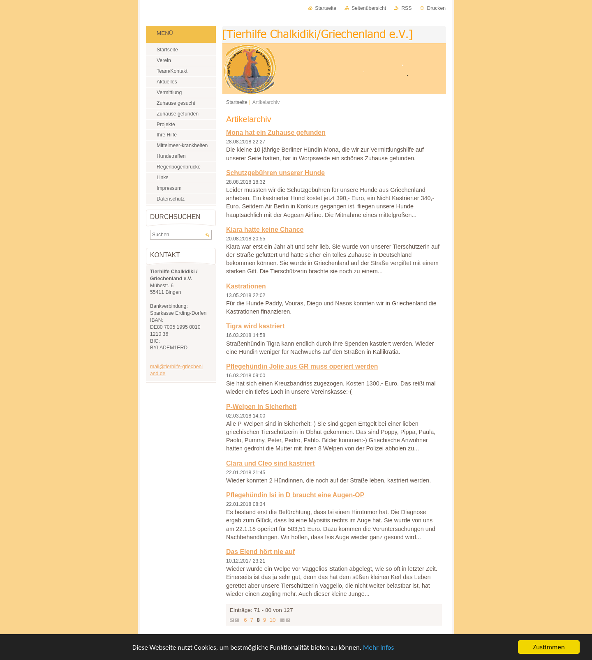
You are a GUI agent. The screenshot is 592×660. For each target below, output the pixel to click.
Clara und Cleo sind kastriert (270, 463)
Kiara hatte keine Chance (264, 229)
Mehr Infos (378, 648)
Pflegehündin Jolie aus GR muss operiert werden (302, 366)
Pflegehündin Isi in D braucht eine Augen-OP (295, 495)
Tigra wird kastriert (255, 326)
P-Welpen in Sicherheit (261, 406)
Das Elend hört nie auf (260, 551)
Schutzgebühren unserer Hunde (275, 172)
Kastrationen (246, 286)
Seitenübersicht (369, 8)
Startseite (236, 102)
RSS (406, 8)
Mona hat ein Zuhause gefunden (276, 132)
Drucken (436, 8)
